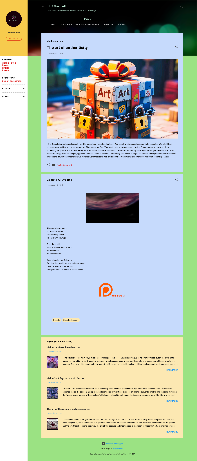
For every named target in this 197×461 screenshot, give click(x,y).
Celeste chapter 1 (71, 320)
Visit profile (14, 39)
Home (53, 25)
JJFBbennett (57, 6)
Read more (172, 370)
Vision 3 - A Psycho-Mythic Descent (66, 378)
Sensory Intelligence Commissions (80, 25)
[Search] (181, 7)
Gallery (108, 25)
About (121, 25)
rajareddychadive (118, 449)
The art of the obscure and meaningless (68, 409)
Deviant (5, 65)
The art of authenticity (67, 47)
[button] (176, 47)
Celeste (56, 320)
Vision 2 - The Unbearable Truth (64, 347)
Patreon (5, 70)
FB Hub (5, 68)
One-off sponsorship (12, 81)
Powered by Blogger (112, 443)
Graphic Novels (9, 63)
